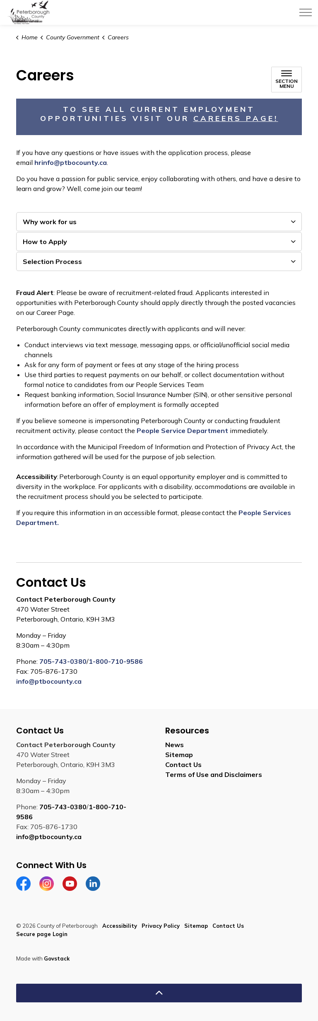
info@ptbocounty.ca (49, 681)
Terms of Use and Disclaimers (213, 774)
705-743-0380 (63, 661)
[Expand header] (305, 12)
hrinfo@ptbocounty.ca (70, 162)
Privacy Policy (161, 925)
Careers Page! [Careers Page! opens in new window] (235, 118)
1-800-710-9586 (116, 661)
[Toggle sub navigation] (286, 79)
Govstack (57, 958)
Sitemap (179, 754)
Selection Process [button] (52, 261)
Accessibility (119, 925)
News (174, 744)
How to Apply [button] (45, 241)
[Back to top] (159, 993)
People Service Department (182, 430)
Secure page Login (41, 934)
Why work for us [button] (50, 222)
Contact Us (183, 764)
